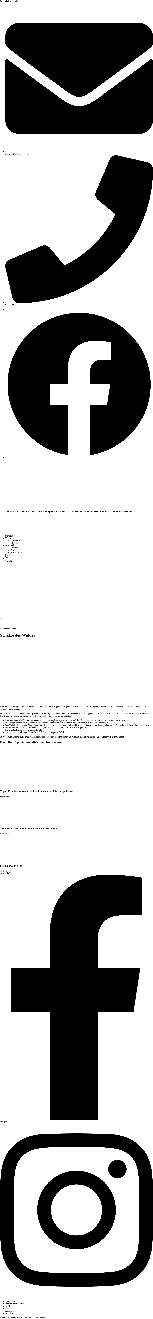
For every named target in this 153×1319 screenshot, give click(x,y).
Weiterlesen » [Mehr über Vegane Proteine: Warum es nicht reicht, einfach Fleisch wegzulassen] (6, 796)
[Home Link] (71, 615)
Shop (7, 555)
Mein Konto (10, 561)
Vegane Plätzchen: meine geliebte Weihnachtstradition (28, 828)
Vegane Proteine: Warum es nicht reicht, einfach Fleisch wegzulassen (36, 791)
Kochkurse (9, 538)
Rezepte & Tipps (18, 552)
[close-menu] (1, 618)
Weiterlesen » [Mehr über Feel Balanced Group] (6, 871)
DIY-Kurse (15, 543)
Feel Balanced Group (11, 865)
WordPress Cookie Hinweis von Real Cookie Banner (22, 1318)
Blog (13, 550)
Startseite (9, 536)
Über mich (9, 545)
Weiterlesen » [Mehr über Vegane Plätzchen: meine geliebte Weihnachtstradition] (6, 833)
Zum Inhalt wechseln (9, 1)
